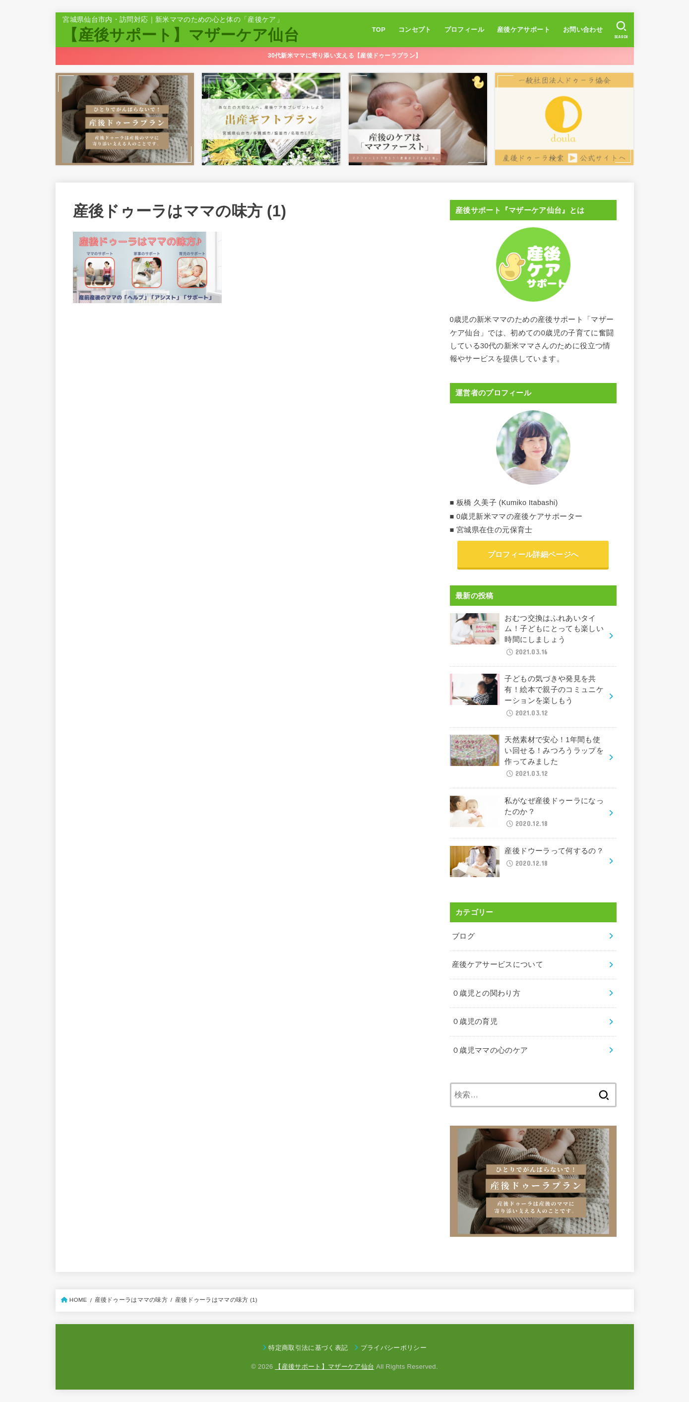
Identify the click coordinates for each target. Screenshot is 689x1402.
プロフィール (464, 29)
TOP (378, 29)
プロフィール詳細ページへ (533, 554)
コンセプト (415, 29)
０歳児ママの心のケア (490, 1050)
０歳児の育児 (475, 1021)
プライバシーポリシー (394, 1347)
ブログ (463, 936)
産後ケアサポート (523, 29)
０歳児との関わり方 (486, 993)
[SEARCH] (621, 30)
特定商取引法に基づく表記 (308, 1347)
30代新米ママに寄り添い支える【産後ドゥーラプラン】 (345, 55)
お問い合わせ (583, 29)
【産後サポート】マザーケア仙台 (181, 35)
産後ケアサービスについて (497, 964)
